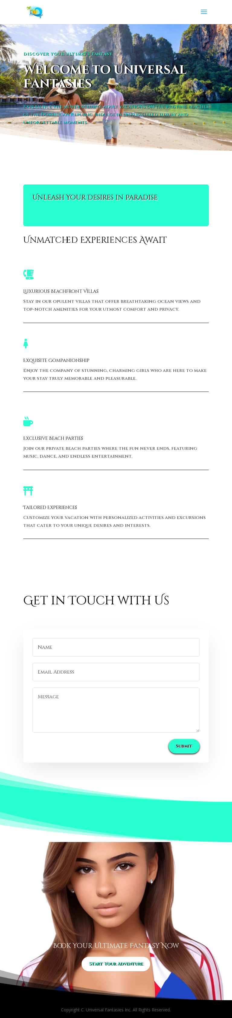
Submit (184, 746)
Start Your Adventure (116, 964)
